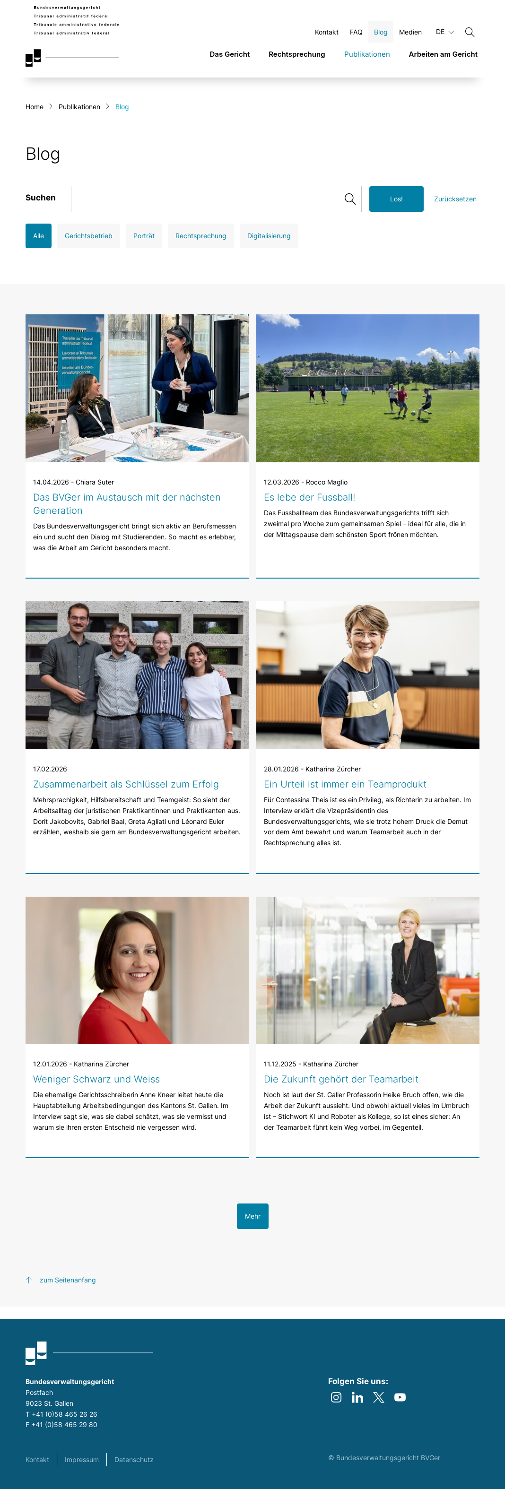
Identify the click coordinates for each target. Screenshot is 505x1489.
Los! (396, 211)
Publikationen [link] (367, 59)
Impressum (82, 1459)
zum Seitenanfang (68, 1292)
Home (35, 119)
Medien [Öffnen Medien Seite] (410, 37)
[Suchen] (470, 37)
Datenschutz (134, 1459)
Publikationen (79, 119)
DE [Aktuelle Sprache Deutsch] (445, 37)
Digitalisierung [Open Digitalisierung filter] (269, 248)
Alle (38, 248)
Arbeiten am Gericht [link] (443, 59)
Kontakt (37, 1459)
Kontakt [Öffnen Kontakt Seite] (327, 37)
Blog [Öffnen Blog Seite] (381, 37)
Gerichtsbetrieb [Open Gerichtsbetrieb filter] (89, 248)
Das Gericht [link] (229, 59)
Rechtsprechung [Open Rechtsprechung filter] (200, 248)
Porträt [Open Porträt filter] (144, 248)
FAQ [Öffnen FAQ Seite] (356, 37)
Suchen (41, 210)
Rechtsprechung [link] (297, 59)
